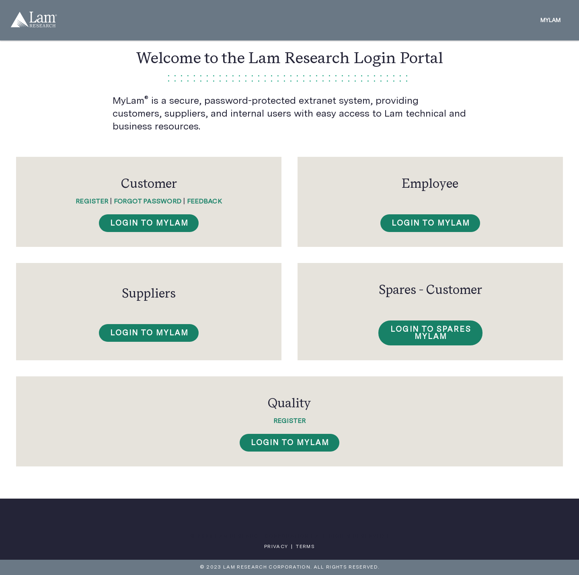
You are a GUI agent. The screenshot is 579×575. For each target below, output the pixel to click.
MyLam (550, 20)
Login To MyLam (149, 223)
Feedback (204, 201)
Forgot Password (147, 201)
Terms (305, 546)
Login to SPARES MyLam (430, 332)
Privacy (276, 546)
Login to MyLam (290, 442)
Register (92, 201)
